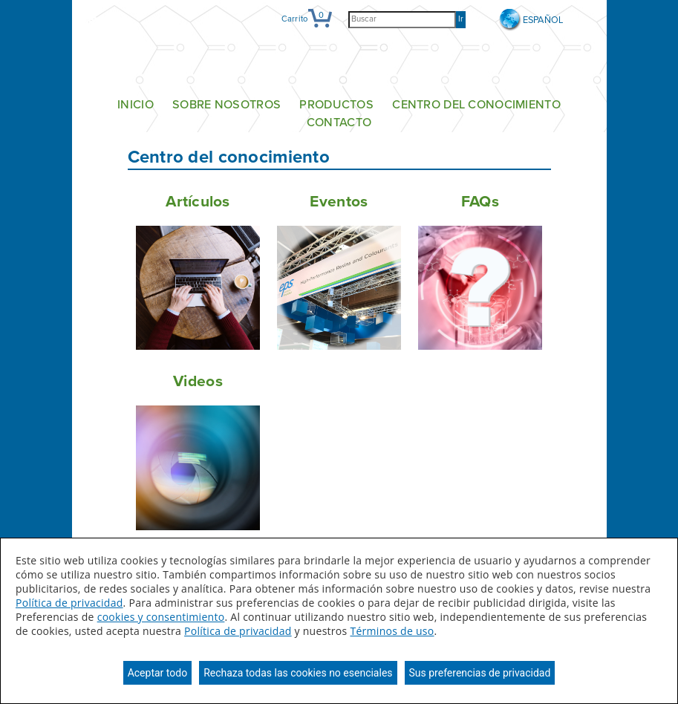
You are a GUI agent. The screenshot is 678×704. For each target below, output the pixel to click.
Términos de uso (392, 631)
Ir (460, 19)
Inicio (135, 104)
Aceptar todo (157, 673)
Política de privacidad (69, 603)
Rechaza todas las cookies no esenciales (297, 673)
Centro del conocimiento (476, 104)
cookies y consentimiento (161, 617)
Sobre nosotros (226, 104)
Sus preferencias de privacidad (480, 673)
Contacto (339, 123)
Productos (336, 104)
